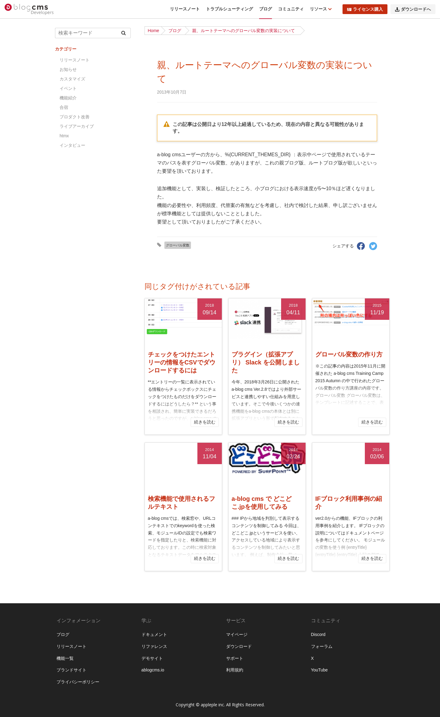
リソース (319, 8)
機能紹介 (68, 97)
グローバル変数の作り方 (349, 354)
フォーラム (321, 646)
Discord (318, 634)
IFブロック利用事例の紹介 (348, 502)
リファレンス (154, 646)
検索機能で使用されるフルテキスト (181, 502)
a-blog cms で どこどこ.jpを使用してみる (262, 502)
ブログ (265, 8)
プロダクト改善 (75, 116)
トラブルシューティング (229, 8)
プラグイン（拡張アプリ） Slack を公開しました (266, 362)
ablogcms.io (152, 669)
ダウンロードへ (413, 9)
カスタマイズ (72, 78)
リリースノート (185, 8)
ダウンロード (239, 646)
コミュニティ (291, 8)
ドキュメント (154, 634)
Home (153, 30)
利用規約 (234, 669)
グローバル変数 (177, 245)
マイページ (237, 634)
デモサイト (152, 658)
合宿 (64, 107)
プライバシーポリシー (78, 681)
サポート (234, 658)
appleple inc (212, 705)
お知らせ (68, 69)
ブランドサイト (71, 669)
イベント (68, 88)
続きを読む (204, 421)
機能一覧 (65, 658)
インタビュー (72, 145)
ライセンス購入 (365, 9)
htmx (64, 135)
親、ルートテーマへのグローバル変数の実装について (243, 30)
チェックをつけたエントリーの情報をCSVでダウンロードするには (181, 362)
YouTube (319, 669)
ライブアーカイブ (77, 126)
